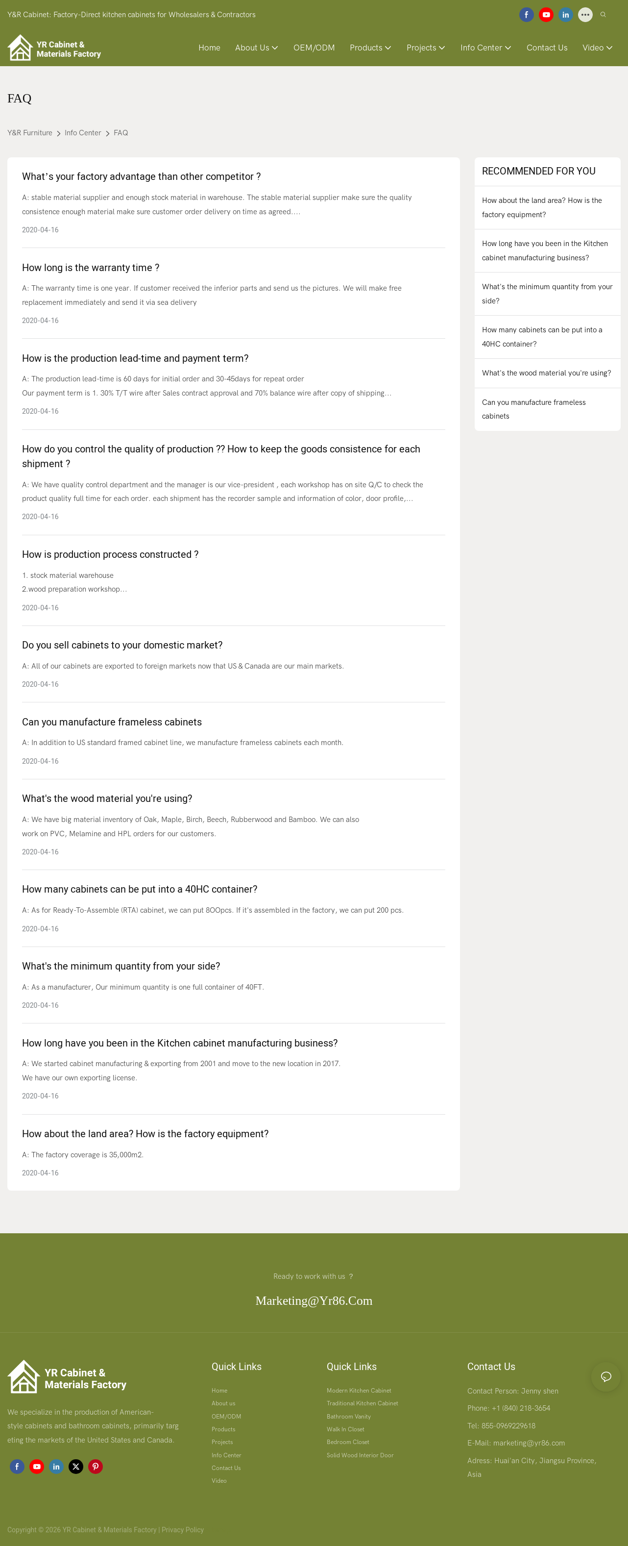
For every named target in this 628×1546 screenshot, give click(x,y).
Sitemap (217, 1530)
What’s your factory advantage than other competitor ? (141, 177)
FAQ (121, 132)
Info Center (83, 132)
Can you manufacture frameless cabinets (112, 722)
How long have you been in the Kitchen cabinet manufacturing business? (180, 1043)
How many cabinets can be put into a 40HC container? (139, 889)
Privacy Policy (183, 1530)
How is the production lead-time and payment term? (135, 358)
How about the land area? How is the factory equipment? (145, 1134)
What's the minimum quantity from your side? (121, 966)
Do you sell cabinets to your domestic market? (122, 645)
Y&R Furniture (29, 132)
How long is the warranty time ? (90, 268)
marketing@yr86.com (313, 1301)
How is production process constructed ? (110, 555)
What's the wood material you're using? (107, 799)
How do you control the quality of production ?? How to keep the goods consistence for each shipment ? (221, 456)
